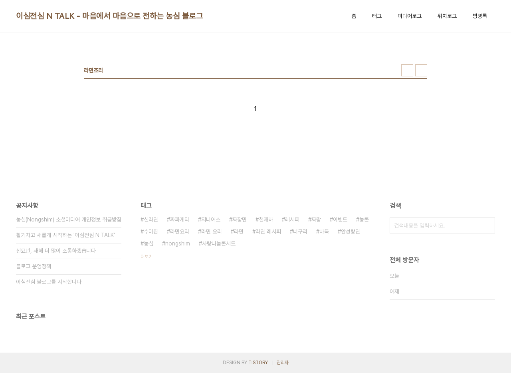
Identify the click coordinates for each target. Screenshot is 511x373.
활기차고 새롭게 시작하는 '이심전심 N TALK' (65, 235)
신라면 (151, 219)
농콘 (364, 219)
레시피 (292, 219)
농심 (148, 243)
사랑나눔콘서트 (219, 243)
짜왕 (316, 219)
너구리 (300, 231)
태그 (377, 16)
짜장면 (239, 219)
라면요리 (179, 231)
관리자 (283, 362)
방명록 (480, 16)
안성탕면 (350, 231)
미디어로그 (410, 16)
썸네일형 (407, 70)
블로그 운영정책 (33, 266)
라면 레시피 (268, 231)
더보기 (147, 256)
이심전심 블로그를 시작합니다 (48, 282)
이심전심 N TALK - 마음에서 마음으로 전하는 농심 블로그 (109, 16)
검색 (487, 225)
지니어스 (210, 219)
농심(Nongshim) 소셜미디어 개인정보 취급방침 (68, 219)
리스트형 (421, 70)
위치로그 (447, 16)
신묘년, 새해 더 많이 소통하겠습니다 (56, 250)
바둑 (324, 231)
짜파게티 (179, 219)
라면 (239, 231)
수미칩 (151, 231)
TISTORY (258, 362)
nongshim (177, 243)
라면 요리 (211, 231)
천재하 (266, 219)
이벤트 (340, 219)
